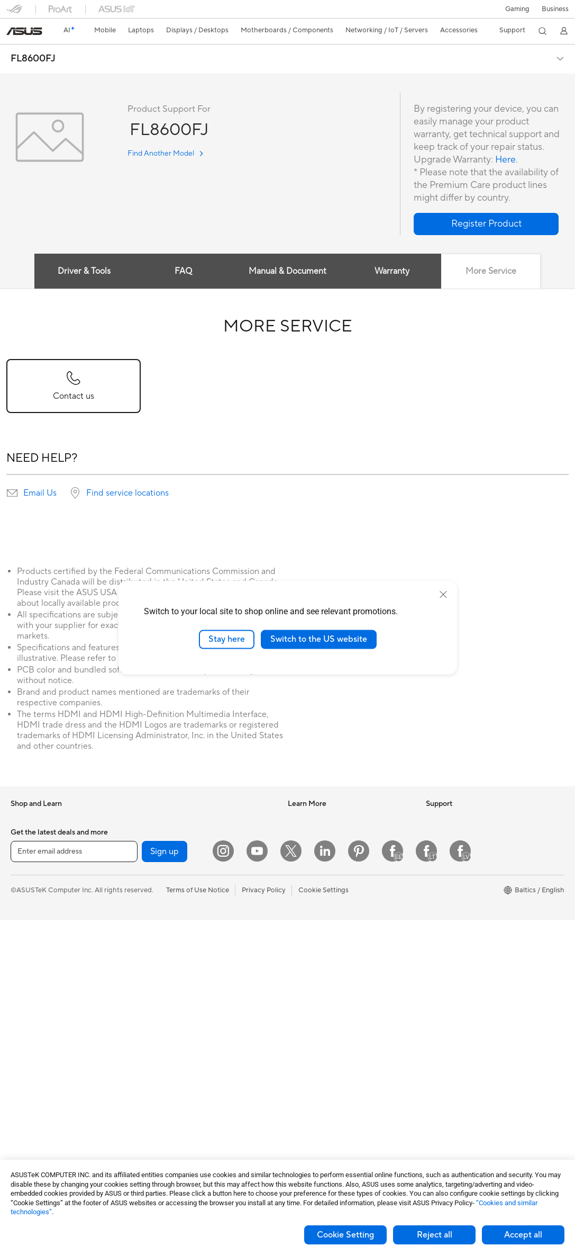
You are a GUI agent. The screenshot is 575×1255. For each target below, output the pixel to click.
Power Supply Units (41, 1139)
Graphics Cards (35, 1123)
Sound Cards (167, 819)
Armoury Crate (311, 930)
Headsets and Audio (178, 1058)
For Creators (31, 915)
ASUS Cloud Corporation (466, 914)
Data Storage (168, 851)
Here (505, 160)
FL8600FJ (33, 59)
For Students (31, 931)
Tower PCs (27, 1027)
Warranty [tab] (392, 271)
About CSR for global (459, 851)
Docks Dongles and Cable (187, 1122)
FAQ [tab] (183, 271)
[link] (24, 31)
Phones (22, 835)
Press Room (444, 867)
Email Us (40, 493)
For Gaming (29, 947)
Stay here (226, 639)
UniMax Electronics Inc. (462, 930)
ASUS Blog (305, 882)
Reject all (434, 1235)
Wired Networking (176, 962)
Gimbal (158, 1138)
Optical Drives (169, 835)
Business (555, 9)
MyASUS (302, 1105)
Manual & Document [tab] (287, 271)
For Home (26, 884)
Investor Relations (454, 835)
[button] (517, 9)
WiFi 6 (157, 915)
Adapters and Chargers (184, 1106)
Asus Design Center (318, 835)
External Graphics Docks (186, 867)
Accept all (523, 1235)
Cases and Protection (180, 1090)
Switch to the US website (318, 639)
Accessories (29, 851)
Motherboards (34, 1107)
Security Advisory (315, 1074)
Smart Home (167, 978)
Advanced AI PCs (315, 914)
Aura (295, 946)
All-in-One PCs (34, 1011)
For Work (25, 899)
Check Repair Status (320, 994)
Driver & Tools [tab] (83, 271)
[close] (443, 594)
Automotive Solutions (321, 867)
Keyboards (164, 1027)
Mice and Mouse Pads (181, 1042)
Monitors (25, 995)
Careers (438, 882)
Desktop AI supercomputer (189, 994)
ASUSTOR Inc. (448, 898)
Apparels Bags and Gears (186, 1074)
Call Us (299, 1058)
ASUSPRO (304, 851)
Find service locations (127, 493)
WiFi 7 (157, 899)
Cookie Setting (345, 1235)
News (434, 819)
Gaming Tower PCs (40, 1043)
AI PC (297, 819)
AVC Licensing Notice (321, 898)
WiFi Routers (167, 931)
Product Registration (320, 1026)
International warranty (322, 978)
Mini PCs (24, 1059)
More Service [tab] (491, 271)
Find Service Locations (323, 1010)
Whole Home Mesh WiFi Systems (199, 947)
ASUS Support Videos (322, 1090)
